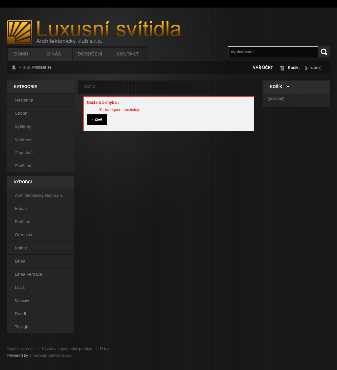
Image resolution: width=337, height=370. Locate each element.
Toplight (22, 326)
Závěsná (23, 165)
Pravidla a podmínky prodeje (67, 348)
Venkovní (24, 139)
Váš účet (263, 67)
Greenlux (23, 234)
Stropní (22, 113)
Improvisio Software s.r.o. (51, 355)
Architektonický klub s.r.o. (39, 195)
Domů (21, 54)
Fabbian (22, 221)
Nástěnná (24, 100)
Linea (20, 261)
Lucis (20, 287)
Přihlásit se (42, 67)
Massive (23, 300)
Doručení (90, 54)
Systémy (23, 126)
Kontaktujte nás (21, 348)
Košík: (294, 67)
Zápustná (24, 152)
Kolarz (21, 247)
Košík (276, 86)
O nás (105, 348)
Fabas (21, 208)
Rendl (20, 313)
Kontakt (128, 54)
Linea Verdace (28, 274)
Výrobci (23, 182)
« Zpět (96, 119)
